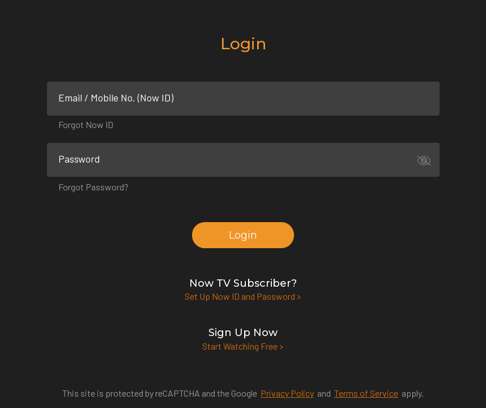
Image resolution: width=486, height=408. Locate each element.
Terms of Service (366, 393)
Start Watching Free (243, 346)
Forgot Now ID (85, 124)
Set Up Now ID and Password (243, 296)
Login (243, 235)
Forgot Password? (93, 186)
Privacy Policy (287, 393)
